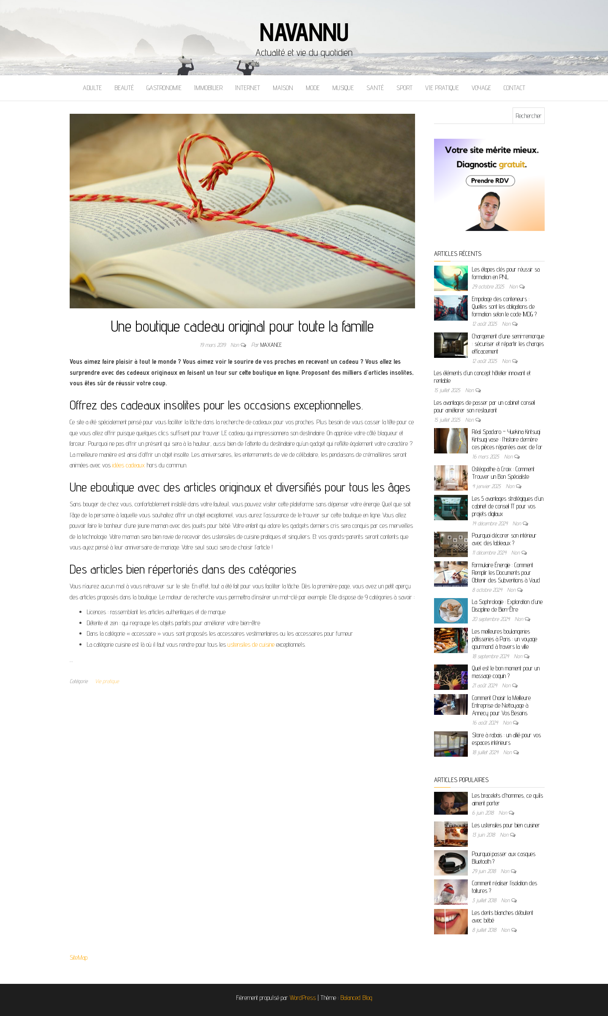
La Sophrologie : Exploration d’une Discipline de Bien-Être (507, 605)
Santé (375, 88)
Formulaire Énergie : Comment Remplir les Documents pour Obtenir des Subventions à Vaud (506, 572)
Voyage (481, 88)
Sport (404, 88)
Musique (343, 88)
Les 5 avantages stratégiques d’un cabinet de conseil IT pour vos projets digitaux (507, 506)
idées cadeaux (128, 465)
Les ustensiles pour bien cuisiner (506, 825)
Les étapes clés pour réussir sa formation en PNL (506, 273)
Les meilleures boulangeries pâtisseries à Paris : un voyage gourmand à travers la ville (504, 639)
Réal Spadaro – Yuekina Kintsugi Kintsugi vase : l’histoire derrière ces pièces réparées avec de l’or (507, 439)
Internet (247, 88)
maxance (271, 344)
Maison (283, 88)
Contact (514, 88)
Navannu (304, 31)
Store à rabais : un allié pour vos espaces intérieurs (506, 738)
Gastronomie (164, 88)
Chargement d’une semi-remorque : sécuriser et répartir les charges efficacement (508, 343)
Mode (313, 88)
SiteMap (78, 957)
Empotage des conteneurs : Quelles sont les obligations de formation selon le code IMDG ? (504, 306)
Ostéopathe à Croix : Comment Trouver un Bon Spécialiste (503, 472)
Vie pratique (442, 88)
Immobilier (208, 88)
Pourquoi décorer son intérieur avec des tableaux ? (504, 539)
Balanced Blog (356, 998)
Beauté (124, 88)
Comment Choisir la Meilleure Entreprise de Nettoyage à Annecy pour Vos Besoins (501, 705)
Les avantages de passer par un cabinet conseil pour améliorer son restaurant (484, 406)
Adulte (92, 88)
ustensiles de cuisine (251, 644)
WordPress (303, 998)
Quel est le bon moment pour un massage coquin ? (506, 672)
